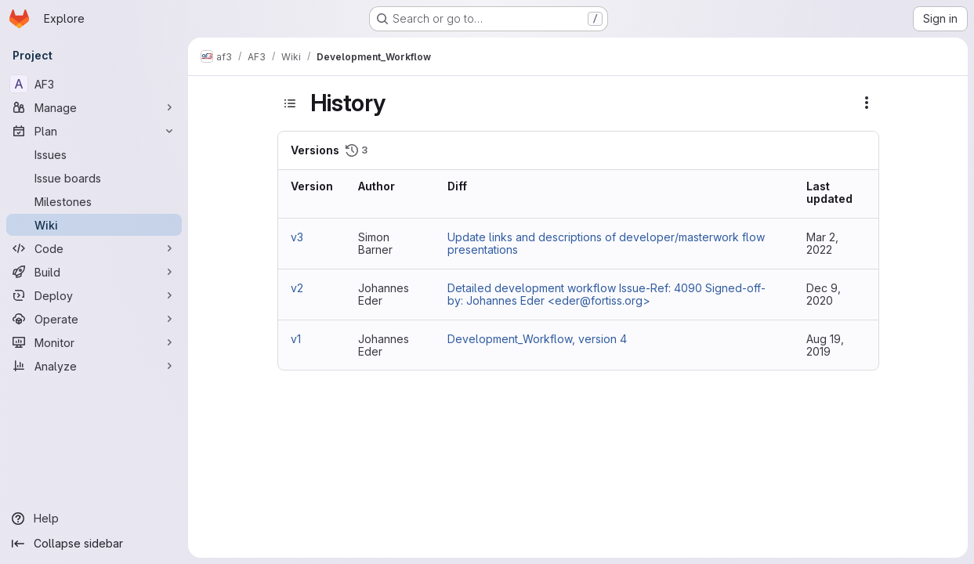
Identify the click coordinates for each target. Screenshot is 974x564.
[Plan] (94, 131)
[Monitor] (94, 342)
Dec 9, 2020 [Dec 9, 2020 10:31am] (823, 294)
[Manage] (94, 107)
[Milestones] (94, 201)
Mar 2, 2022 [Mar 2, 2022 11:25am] (822, 243)
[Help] (94, 519)
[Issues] (94, 154)
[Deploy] (94, 295)
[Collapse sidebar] (94, 544)
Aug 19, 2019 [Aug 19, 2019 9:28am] (825, 345)
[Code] (94, 248)
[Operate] (94, 319)
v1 (296, 338)
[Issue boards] (94, 178)
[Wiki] (94, 225)
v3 (297, 237)
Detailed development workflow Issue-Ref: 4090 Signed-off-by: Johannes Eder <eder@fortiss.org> (606, 294)
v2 (297, 288)
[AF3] (94, 84)
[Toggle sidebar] (289, 103)
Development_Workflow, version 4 (537, 338)
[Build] (94, 272)
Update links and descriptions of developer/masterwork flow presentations (606, 243)
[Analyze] (94, 366)
